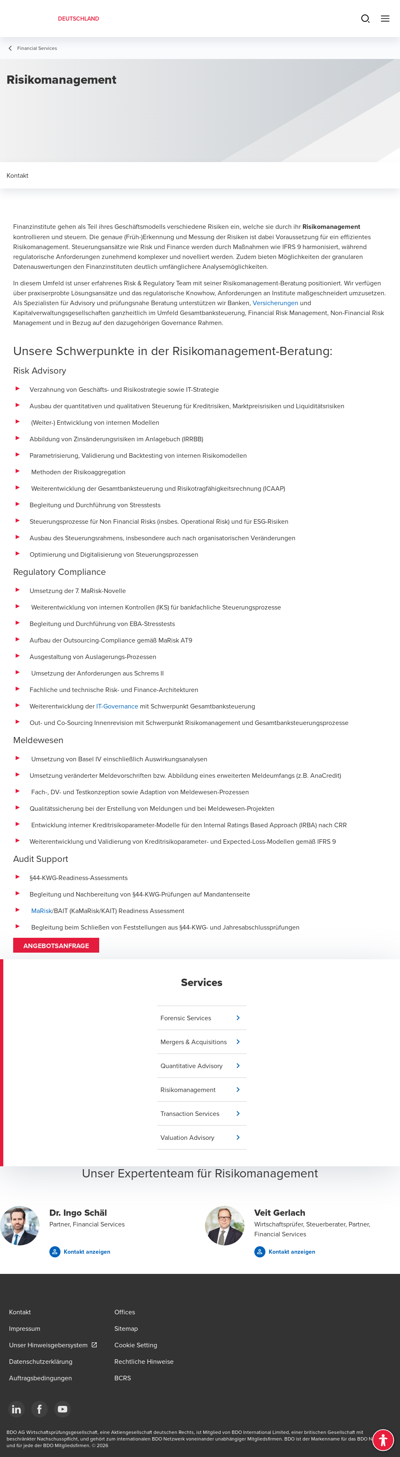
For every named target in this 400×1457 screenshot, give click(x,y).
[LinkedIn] (16, 1409)
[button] (203, 1018)
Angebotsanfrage (56, 946)
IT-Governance (117, 706)
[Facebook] (39, 1409)
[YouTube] (62, 1409)
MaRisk (41, 910)
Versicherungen (275, 302)
